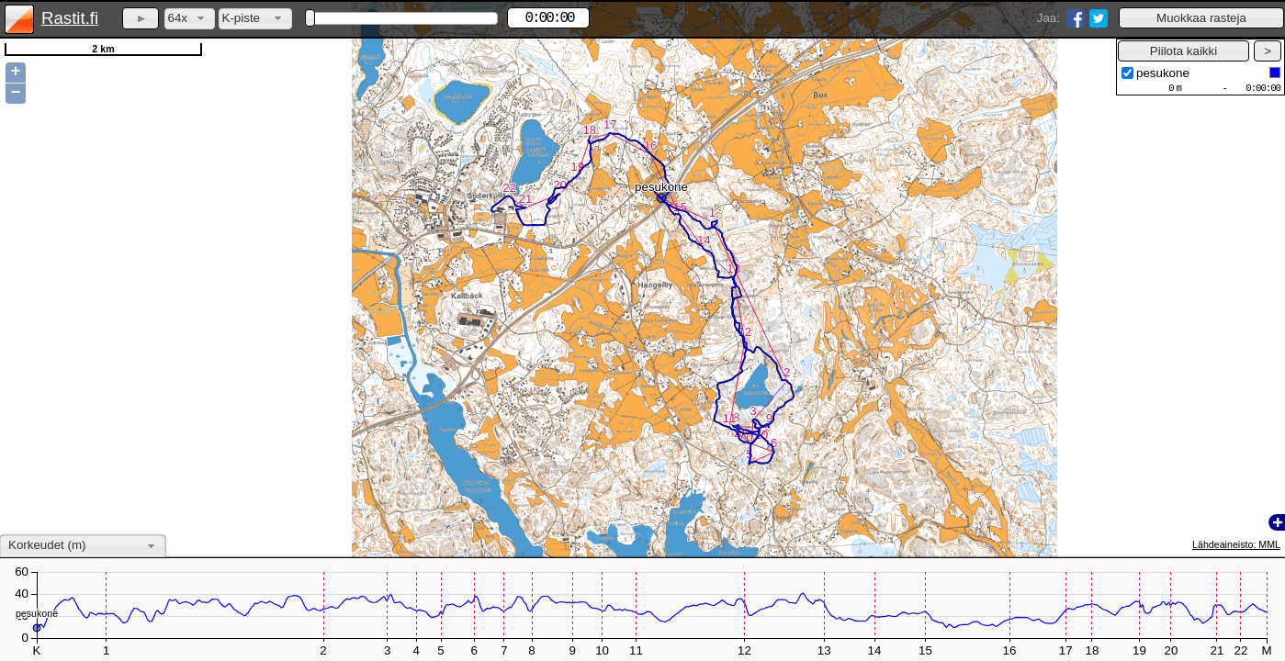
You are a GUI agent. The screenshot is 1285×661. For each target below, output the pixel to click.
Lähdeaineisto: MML (1236, 544)
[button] (1201, 17)
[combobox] (189, 18)
